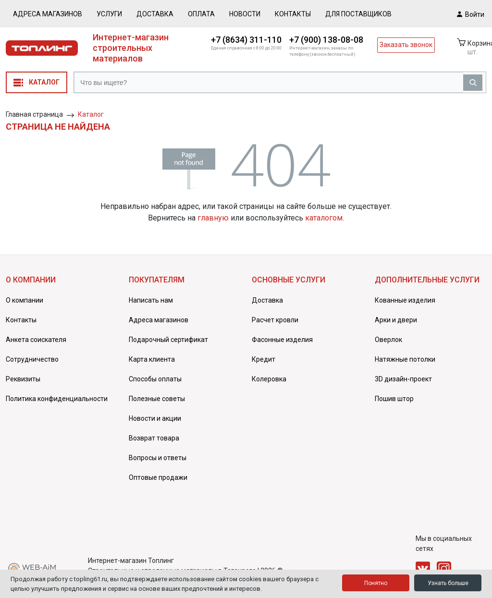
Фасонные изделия (282, 339)
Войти (470, 14)
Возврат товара (154, 438)
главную (213, 217)
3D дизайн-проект (403, 379)
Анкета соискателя (36, 339)
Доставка (154, 14)
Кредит (263, 359)
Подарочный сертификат (168, 339)
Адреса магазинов (47, 14)
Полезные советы (157, 399)
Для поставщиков (358, 14)
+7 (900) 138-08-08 (326, 40)
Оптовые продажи (158, 477)
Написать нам (151, 300)
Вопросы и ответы (157, 458)
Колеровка (269, 379)
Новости (244, 14)
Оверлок (388, 339)
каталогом (324, 217)
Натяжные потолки (405, 359)
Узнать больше (448, 583)
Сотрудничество (32, 359)
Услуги (109, 14)
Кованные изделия (405, 300)
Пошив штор (394, 399)
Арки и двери (396, 320)
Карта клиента (152, 359)
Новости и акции (155, 418)
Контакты (293, 14)
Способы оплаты (155, 379)
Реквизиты (23, 379)
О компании (24, 300)
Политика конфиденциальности (57, 399)
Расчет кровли (275, 320)
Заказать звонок (406, 45)
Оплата (201, 14)
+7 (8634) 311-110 (246, 40)
